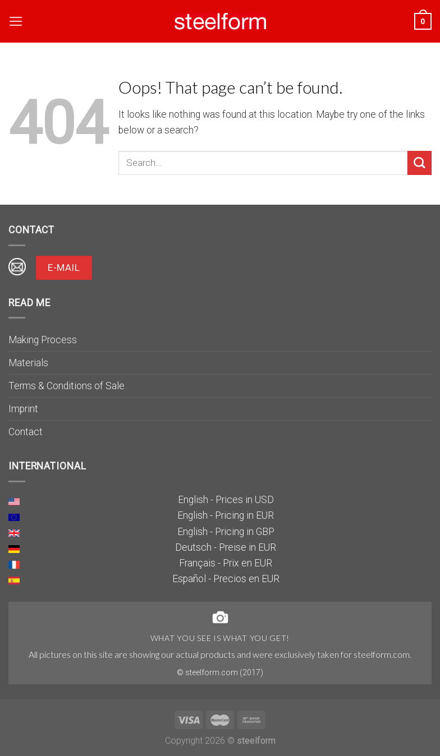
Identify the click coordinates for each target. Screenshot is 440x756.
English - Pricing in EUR (225, 515)
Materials (28, 362)
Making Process (42, 339)
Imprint (23, 408)
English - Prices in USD (226, 499)
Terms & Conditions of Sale (66, 385)
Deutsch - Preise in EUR (225, 547)
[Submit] (419, 163)
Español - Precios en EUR (225, 578)
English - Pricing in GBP (225, 531)
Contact (25, 431)
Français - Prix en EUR (225, 563)
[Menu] (16, 21)
